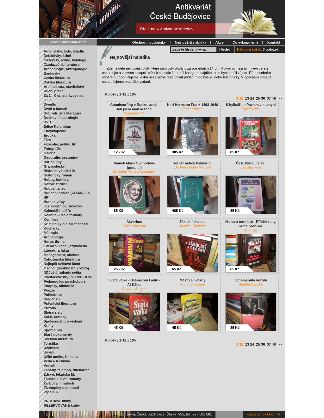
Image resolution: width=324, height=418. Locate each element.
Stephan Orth (134, 113)
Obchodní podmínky (149, 42)
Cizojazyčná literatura (61, 64)
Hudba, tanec (54, 188)
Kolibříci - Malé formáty (63, 215)
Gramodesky (54, 166)
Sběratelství (53, 312)
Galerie (49, 153)
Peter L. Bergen (134, 289)
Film (47, 140)
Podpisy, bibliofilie (59, 286)
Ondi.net (273, 414)
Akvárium (134, 222)
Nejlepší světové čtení (62, 264)
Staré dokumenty (58, 334)
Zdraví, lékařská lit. (59, 374)
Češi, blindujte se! (250, 163)
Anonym (250, 230)
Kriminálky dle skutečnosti (66, 224)
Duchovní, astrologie (61, 118)
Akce (219, 42)
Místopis (51, 233)
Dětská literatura (57, 82)
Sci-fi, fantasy (55, 317)
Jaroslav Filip (250, 167)
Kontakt (273, 42)
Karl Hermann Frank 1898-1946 (192, 105)
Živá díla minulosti (59, 383)
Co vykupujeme (245, 42)
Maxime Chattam (192, 226)
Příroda (50, 308)
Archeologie (54, 237)
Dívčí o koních (55, 109)
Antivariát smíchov (176, 29)
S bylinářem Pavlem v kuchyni (251, 105)
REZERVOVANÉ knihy (62, 405)
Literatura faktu (56, 250)
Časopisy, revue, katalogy (65, 60)
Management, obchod (61, 255)
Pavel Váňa (250, 109)
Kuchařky (51, 228)
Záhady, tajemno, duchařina (67, 370)
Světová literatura (58, 339)
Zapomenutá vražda (250, 280)
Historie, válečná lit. (60, 171)
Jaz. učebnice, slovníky (63, 206)
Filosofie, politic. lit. (60, 144)
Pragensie (52, 299)
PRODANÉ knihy (57, 401)
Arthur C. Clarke (192, 284)
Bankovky (52, 73)
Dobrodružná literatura (62, 113)
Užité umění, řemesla (61, 357)
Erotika (49, 135)
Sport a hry (53, 330)
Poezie (49, 290)
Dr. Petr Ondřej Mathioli (192, 167)
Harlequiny (53, 162)
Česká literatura (57, 78)
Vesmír (49, 365)
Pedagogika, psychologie (64, 281)
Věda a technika (57, 361)
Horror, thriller (55, 184)
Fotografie (52, 149)
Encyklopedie (55, 131)
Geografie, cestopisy (61, 157)
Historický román (58, 175)
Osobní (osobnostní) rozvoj (66, 268)
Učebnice (51, 348)
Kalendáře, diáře (57, 210)
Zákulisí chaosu (192, 222)
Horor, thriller (55, 241)
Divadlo (50, 104)
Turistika (51, 343)
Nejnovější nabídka (190, 42)
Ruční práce (54, 91)
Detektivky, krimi (57, 56)
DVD (47, 122)
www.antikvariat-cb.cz (68, 42)
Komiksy (51, 219)
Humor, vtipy (54, 202)
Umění (49, 352)
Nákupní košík (249, 49)
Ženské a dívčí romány (62, 379)
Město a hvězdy (192, 280)
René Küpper (192, 109)
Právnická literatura (60, 303)
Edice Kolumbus (57, 126)
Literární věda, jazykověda (65, 246)
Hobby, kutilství (56, 179)
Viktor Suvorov (134, 226)
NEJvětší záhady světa (62, 272)
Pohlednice (53, 295)
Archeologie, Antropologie (65, 69)
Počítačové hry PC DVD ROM (68, 277)
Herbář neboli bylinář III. (192, 163)
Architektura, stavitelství (64, 87)
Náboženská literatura (62, 259)
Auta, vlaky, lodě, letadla (64, 51)
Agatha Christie (251, 284)
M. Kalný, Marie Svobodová (134, 172)
